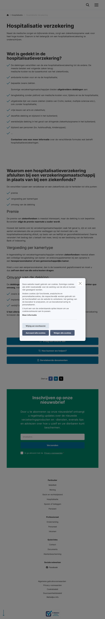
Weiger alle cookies (62, 333)
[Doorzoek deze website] (87, 5)
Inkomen (52, 531)
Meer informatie (29, 315)
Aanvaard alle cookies (35, 333)
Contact (52, 544)
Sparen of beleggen (52, 504)
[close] (80, 283)
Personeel (52, 526)
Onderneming (52, 522)
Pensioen (52, 509)
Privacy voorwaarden (53, 453)
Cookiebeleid (52, 589)
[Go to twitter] (61, 378)
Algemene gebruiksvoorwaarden (52, 581)
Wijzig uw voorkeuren (36, 326)
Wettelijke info (52, 597)
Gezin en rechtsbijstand (52, 494)
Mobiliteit (52, 485)
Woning (52, 490)
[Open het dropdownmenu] (95, 5)
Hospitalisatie (52, 499)
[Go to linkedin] (56, 378)
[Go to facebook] (51, 378)
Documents (52, 549)
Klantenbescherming (52, 554)
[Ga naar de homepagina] (8, 5)
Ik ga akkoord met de (45, 453)
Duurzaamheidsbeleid (52, 593)
